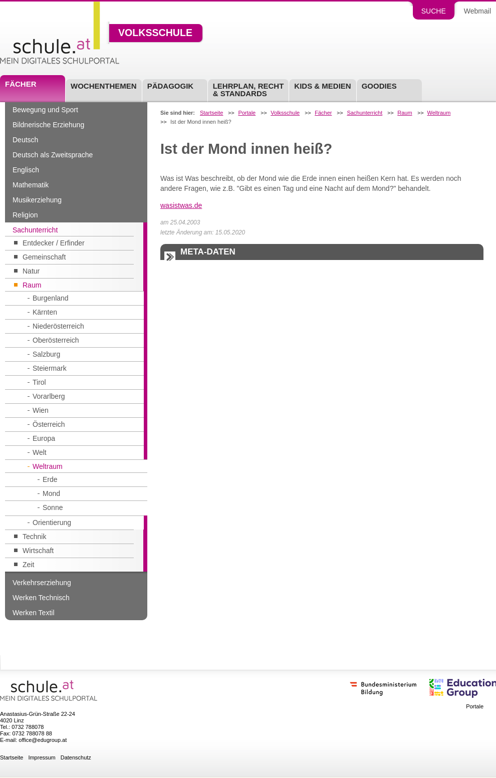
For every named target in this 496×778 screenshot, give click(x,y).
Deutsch (25, 139)
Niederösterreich (58, 326)
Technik (34, 536)
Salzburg (46, 354)
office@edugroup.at (43, 740)
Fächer (21, 84)
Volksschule (155, 33)
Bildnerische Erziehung (48, 124)
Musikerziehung (37, 199)
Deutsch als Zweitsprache (53, 154)
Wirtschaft (38, 550)
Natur (31, 271)
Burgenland (51, 298)
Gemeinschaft (44, 257)
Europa (44, 438)
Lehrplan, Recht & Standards (248, 89)
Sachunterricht (35, 229)
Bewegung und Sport (45, 109)
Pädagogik (170, 86)
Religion (25, 214)
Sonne (53, 507)
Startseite (211, 113)
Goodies (379, 86)
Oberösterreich (56, 340)
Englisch (26, 169)
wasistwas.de (181, 205)
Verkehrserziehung (42, 582)
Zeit (28, 564)
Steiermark (50, 368)
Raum (32, 285)
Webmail (477, 11)
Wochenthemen (104, 86)
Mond (51, 493)
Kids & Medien (322, 86)
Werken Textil (34, 612)
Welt (40, 452)
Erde (50, 479)
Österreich (49, 424)
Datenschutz (76, 757)
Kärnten (45, 312)
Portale (247, 113)
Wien (41, 410)
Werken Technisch (41, 597)
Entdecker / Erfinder (54, 242)
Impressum (41, 757)
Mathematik (31, 184)
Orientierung (52, 522)
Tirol (39, 382)
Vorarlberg (49, 396)
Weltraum (48, 466)
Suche (433, 11)
